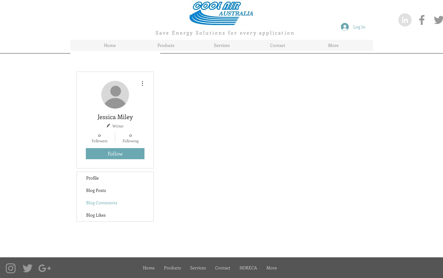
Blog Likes (96, 215)
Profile (92, 178)
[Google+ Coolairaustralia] (44, 268)
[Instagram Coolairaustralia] (10, 268)
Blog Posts (96, 190)
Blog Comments (101, 202)
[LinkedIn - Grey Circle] (405, 20)
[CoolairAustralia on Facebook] (421, 20)
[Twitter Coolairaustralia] (27, 268)
